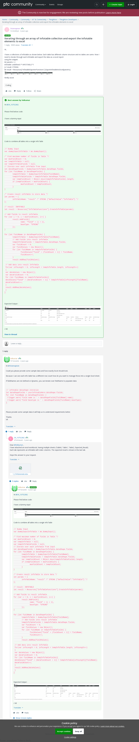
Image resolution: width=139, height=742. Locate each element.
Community (13, 19)
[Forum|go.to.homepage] (18, 4)
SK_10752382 (19, 437)
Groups (60, 4)
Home (4, 19)
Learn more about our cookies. (112, 726)
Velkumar (13, 358)
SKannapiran (15, 28)
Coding (8, 85)
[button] (115, 4)
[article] (52, 395)
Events (51, 4)
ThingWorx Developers (68, 19)
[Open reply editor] (53, 343)
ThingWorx (53, 19)
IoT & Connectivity (39, 19)
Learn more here (113, 12)
